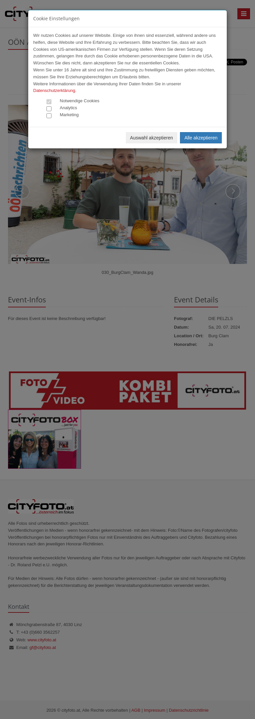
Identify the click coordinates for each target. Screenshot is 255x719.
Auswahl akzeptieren (151, 137)
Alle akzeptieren (200, 137)
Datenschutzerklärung (54, 90)
